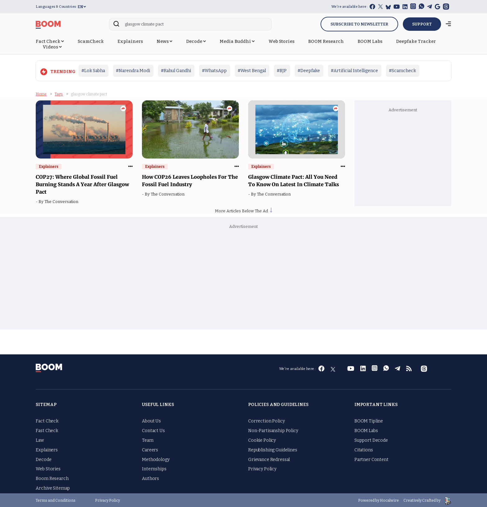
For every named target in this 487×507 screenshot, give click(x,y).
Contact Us (153, 429)
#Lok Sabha (93, 70)
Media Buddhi (237, 41)
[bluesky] (388, 7)
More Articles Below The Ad (243, 210)
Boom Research (52, 477)
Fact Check (50, 41)
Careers (150, 449)
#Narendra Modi (133, 70)
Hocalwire (389, 499)
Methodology (155, 458)
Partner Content (371, 458)
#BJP (282, 70)
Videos (52, 47)
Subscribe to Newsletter (359, 24)
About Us (151, 420)
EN (82, 7)
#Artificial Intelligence (354, 70)
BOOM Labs (369, 41)
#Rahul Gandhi (176, 70)
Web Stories (281, 41)
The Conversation (62, 201)
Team (147, 439)
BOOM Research (326, 41)
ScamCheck (91, 41)
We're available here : (349, 7)
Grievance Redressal (269, 458)
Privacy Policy (262, 468)
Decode (196, 41)
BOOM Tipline (368, 420)
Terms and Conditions (55, 499)
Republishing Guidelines (272, 449)
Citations (363, 449)
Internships (154, 468)
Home (41, 93)
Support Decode (371, 439)
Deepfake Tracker (416, 41)
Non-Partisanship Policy (273, 429)
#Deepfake (309, 70)
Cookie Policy (262, 439)
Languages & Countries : (57, 7)
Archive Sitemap (53, 487)
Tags (59, 93)
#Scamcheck (402, 70)
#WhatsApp (214, 70)
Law (40, 439)
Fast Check (47, 429)
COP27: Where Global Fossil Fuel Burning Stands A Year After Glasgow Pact (82, 183)
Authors (150, 477)
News (164, 41)
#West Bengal (252, 70)
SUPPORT (422, 24)
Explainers (130, 41)
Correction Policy (266, 420)
